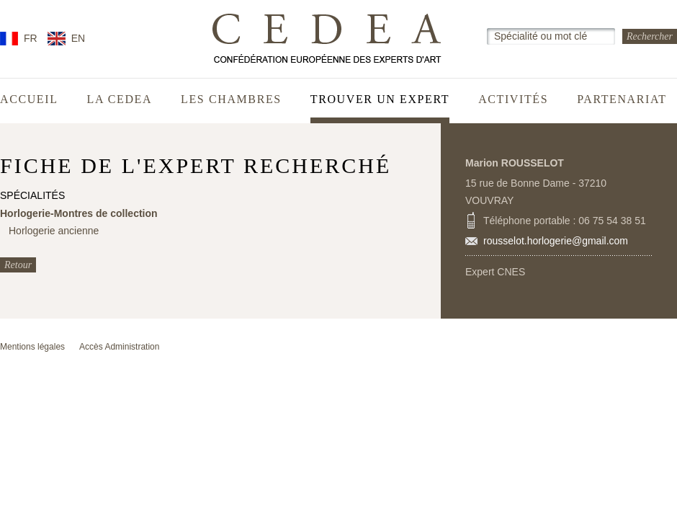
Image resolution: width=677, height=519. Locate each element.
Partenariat (622, 99)
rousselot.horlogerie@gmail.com (555, 241)
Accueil (29, 99)
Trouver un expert (379, 99)
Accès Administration (119, 347)
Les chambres (231, 99)
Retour (18, 265)
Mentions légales (32, 347)
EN (78, 38)
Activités (513, 99)
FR (30, 38)
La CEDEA (120, 99)
